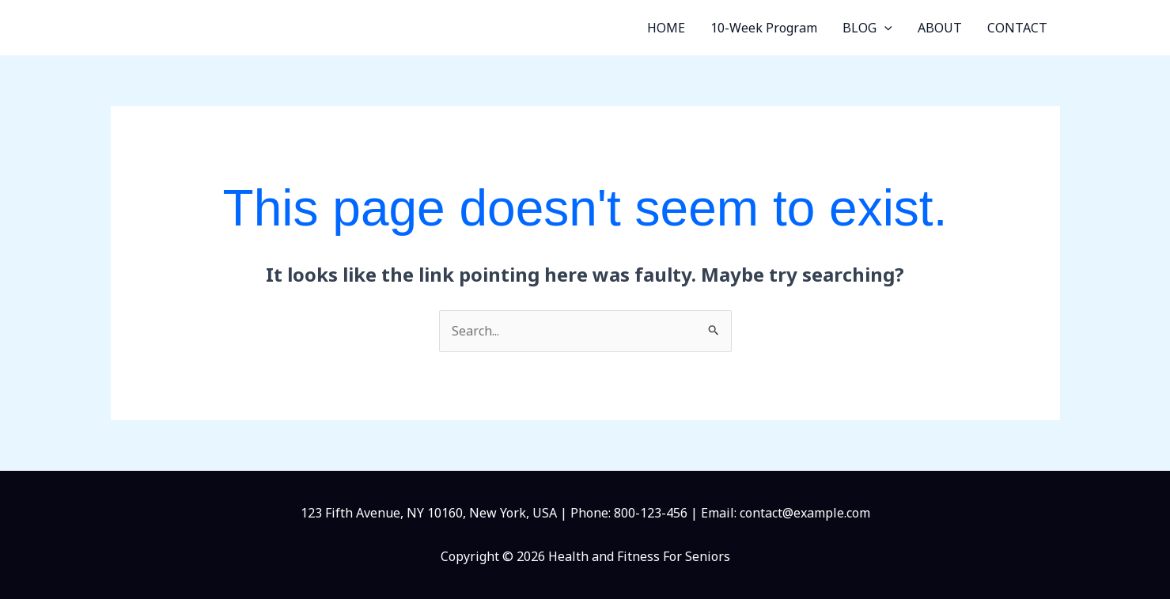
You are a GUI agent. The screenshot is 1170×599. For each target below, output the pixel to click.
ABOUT (940, 27)
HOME (666, 27)
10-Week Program (763, 27)
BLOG (867, 27)
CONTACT (1017, 27)
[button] (884, 27)
